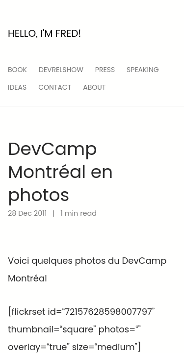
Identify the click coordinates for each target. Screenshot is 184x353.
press (105, 70)
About (94, 87)
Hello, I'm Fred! (44, 33)
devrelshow (61, 70)
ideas (17, 87)
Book (17, 70)
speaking (143, 70)
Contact (54, 87)
